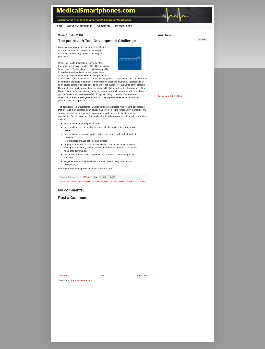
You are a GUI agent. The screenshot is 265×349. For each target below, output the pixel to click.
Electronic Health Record (81, 181)
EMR (116, 181)
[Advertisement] (86, 310)
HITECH (130, 181)
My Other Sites (123, 25)
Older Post (142, 275)
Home (58, 25)
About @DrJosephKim (79, 25)
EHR (68, 181)
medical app (140, 181)
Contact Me (103, 25)
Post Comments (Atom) (81, 280)
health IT (122, 181)
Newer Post (64, 275)
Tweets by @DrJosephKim (170, 96)
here (110, 168)
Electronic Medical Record (102, 181)
